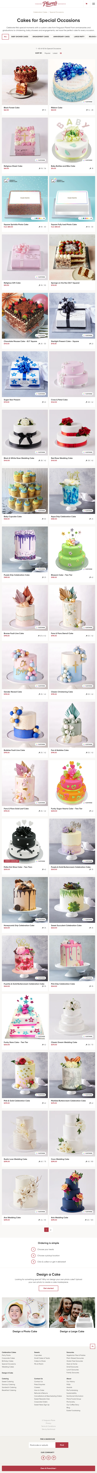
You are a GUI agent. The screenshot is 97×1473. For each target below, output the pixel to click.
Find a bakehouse (47, 1439)
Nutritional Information (75, 1396)
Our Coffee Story (73, 1405)
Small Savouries (72, 1367)
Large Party (79, 37)
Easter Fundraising (73, 1411)
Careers (37, 1387)
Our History (71, 1382)
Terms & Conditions (48, 1426)
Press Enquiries (39, 1385)
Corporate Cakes (8, 1358)
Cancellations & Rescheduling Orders (48, 1396)
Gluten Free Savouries (75, 1361)
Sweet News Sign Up (42, 1405)
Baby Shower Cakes (19, 37)
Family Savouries (73, 1373)
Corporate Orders (40, 1402)
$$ (61, 53)
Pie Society (71, 1402)
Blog (68, 1408)
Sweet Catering (8, 1382)
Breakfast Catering (9, 1390)
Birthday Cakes (7, 1361)
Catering (5, 1379)
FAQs (68, 1385)
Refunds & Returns (41, 1393)
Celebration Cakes (40, 12)
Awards (69, 1387)
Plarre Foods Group (74, 1399)
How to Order (39, 1390)
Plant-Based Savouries (75, 1358)
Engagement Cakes (41, 37)
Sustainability (72, 1393)
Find (62, 1445)
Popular (47, 53)
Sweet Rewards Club (42, 1399)
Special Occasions (57, 12)
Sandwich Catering (9, 1387)
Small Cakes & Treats (42, 1358)
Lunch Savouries (73, 1370)
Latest (55, 53)
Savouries (70, 1352)
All (5, 37)
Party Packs (6, 1355)
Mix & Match (38, 1364)
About (69, 1379)
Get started (48, 1288)
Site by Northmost (48, 1429)
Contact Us (38, 1379)
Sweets (37, 1352)
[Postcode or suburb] (42, 1445)
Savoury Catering (8, 1385)
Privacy (48, 1423)
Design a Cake (7, 1373)
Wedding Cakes (8, 1367)
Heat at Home (72, 1364)
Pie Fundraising (72, 1390)
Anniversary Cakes (61, 37)
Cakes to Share (40, 1361)
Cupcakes (38, 1355)
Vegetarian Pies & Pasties (76, 1355)
